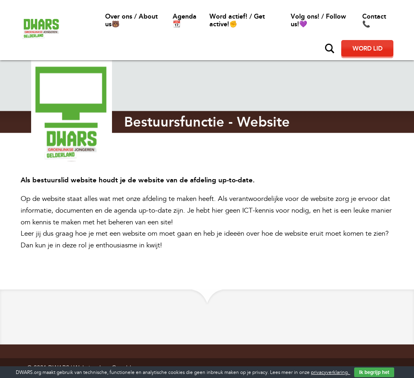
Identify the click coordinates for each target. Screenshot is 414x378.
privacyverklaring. (330, 373)
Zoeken (330, 48)
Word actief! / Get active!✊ (237, 20)
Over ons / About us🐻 (131, 20)
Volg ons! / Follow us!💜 (318, 20)
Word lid (367, 48)
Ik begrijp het (374, 372)
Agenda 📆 (184, 20)
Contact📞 (374, 20)
